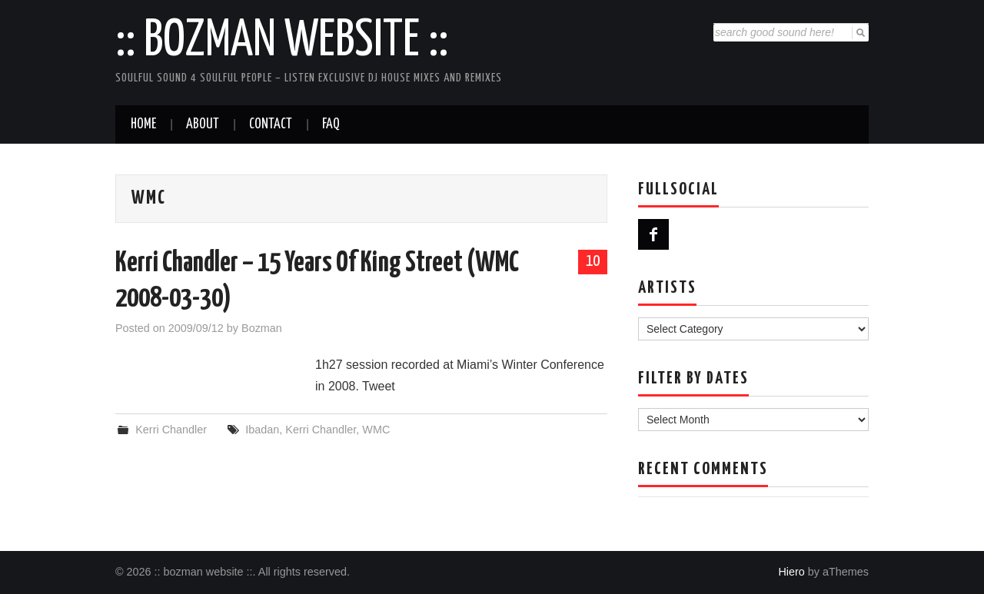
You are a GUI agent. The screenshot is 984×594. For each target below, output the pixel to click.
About (202, 124)
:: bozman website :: (281, 41)
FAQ (331, 124)
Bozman (261, 328)
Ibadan (262, 429)
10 (593, 261)
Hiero (791, 572)
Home (143, 124)
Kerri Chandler (171, 429)
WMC (376, 429)
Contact (270, 124)
